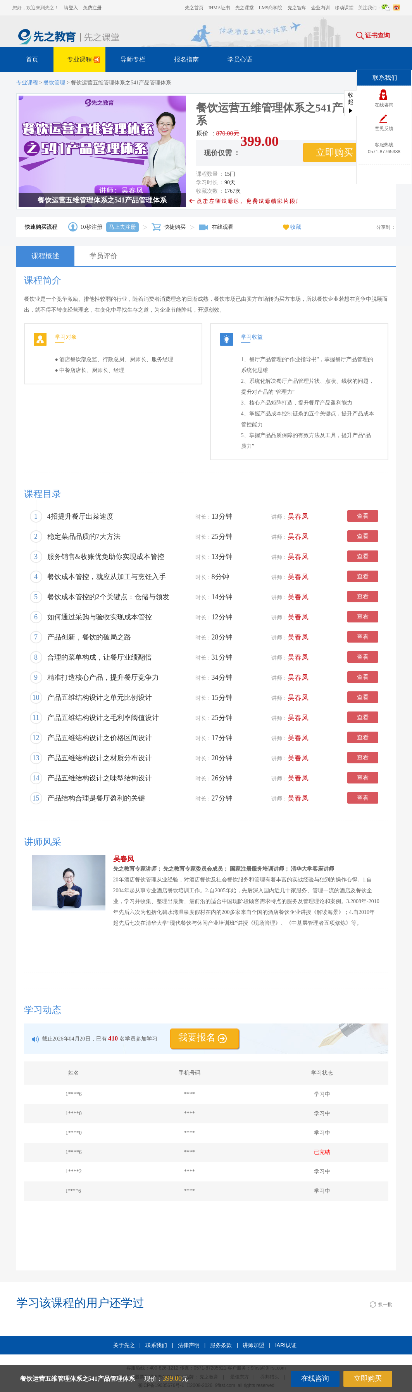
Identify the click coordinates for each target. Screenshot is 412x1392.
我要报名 (202, 1037)
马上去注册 (122, 227)
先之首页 (194, 7)
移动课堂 (344, 7)
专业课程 (84, 61)
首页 (32, 59)
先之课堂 (244, 7)
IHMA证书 (219, 7)
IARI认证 (286, 1345)
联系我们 (156, 1345)
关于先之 (124, 1345)
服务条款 (221, 1345)
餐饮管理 (54, 83)
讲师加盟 (253, 1345)
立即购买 (368, 1378)
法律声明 (189, 1345)
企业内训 (320, 7)
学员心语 (240, 59)
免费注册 (92, 7)
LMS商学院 (271, 7)
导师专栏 (133, 59)
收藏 (292, 227)
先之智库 (297, 7)
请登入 (71, 7)
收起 (350, 102)
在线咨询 (315, 1378)
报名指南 (186, 59)
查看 (363, 516)
